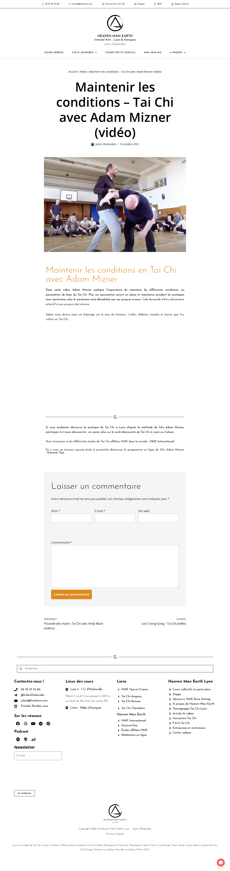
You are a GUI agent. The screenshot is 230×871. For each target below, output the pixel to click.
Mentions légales (115, 844)
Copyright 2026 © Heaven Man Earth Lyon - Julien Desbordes (115, 839)
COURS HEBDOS (54, 53)
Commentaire (61, 544)
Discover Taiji (55, 453)
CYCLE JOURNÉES (84, 53)
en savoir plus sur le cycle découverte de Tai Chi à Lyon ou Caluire (132, 433)
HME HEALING (153, 53)
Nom (55, 512)
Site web (143, 512)
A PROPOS (178, 53)
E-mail (100, 512)
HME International (163, 442)
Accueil (73, 71)
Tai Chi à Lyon (115, 428)
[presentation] (76, 532)
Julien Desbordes (106, 144)
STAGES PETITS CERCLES (120, 53)
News (83, 71)
